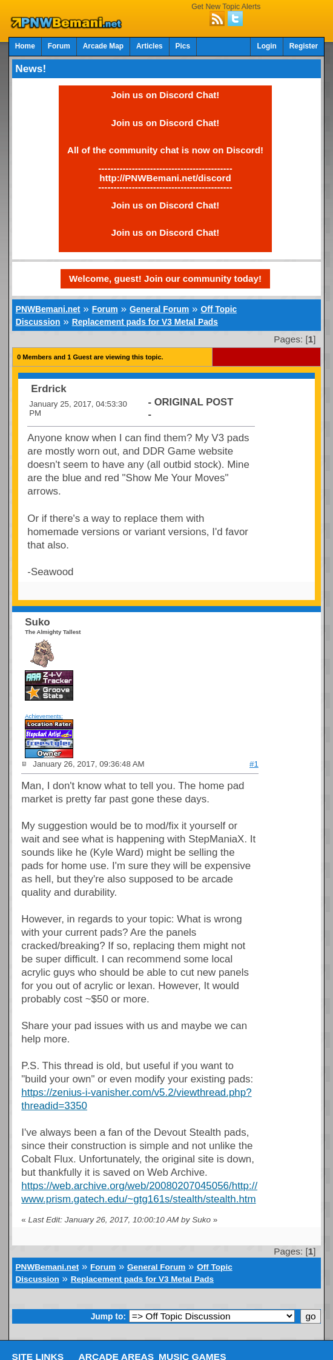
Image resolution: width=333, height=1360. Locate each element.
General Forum (159, 309)
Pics (183, 46)
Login (266, 46)
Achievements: (44, 716)
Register (303, 46)
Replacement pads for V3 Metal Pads (145, 322)
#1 (254, 763)
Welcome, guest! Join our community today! (165, 278)
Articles (149, 46)
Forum (59, 46)
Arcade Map (103, 46)
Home (25, 46)
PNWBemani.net (48, 309)
